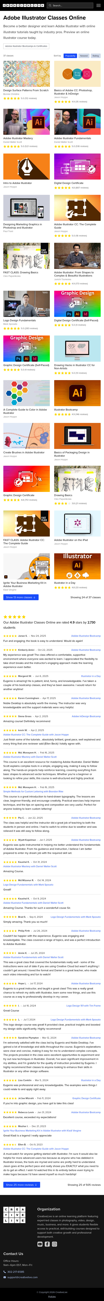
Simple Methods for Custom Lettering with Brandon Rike (33, 791)
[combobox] (70, 5)
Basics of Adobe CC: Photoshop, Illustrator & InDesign (73, 91)
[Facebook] (47, 1244)
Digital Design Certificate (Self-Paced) (76, 320)
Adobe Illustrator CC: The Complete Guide (75, 225)
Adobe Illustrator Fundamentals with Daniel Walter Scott (33, 902)
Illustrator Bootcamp (66, 409)
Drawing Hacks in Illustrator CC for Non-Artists (74, 366)
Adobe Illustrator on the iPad (71, 540)
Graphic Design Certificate (18, 495)
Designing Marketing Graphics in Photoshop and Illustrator (22, 225)
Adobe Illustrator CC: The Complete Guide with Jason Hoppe (36, 734)
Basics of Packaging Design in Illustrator (72, 454)
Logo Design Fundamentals (19, 320)
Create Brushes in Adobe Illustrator (24, 452)
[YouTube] (40, 1244)
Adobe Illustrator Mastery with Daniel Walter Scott (30, 756)
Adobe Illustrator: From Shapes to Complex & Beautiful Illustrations (74, 274)
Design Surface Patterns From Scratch (26, 90)
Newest (84, 55)
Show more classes (21, 597)
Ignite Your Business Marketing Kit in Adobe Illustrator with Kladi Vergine (42, 1130)
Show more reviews (21, 1185)
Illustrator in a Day (64, 583)
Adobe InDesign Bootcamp (86, 716)
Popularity (70, 55)
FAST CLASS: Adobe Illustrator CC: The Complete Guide (24, 541)
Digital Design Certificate (68, 183)
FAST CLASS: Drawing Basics (20, 272)
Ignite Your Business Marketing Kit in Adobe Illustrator (24, 584)
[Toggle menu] (98, 5)
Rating (96, 55)
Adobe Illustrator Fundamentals (72, 138)
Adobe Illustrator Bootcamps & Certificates (26, 46)
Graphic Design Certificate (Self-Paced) (26, 365)
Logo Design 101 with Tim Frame (83, 1005)
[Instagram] (54, 1244)
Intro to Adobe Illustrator (17, 183)
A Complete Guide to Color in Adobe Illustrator (25, 411)
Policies (52, 1296)
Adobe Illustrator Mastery (18, 138)
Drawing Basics (63, 495)
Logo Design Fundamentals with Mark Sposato (28, 884)
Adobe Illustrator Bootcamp (86, 635)
